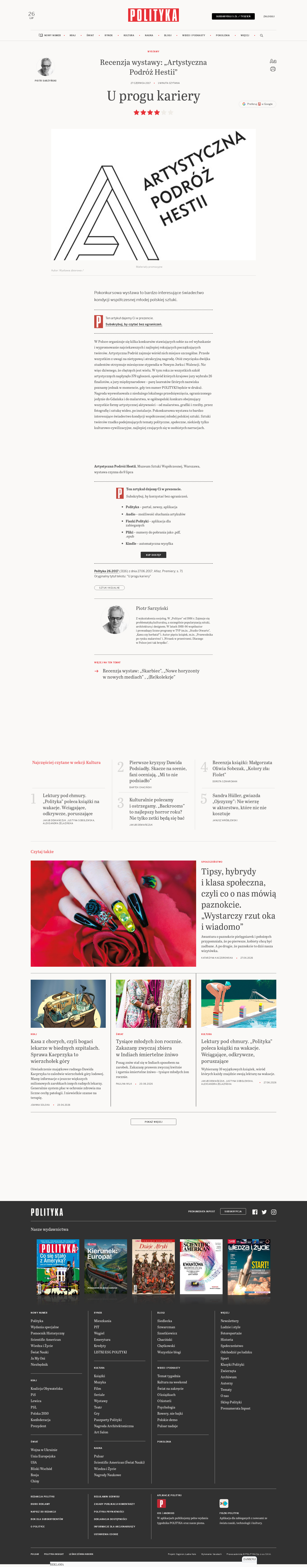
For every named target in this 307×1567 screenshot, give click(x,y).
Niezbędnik (39, 1367)
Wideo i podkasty (193, 38)
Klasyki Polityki (232, 1367)
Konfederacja (41, 1423)
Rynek (109, 38)
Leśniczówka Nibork (81, 1558)
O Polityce (38, 1530)
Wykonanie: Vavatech (211, 1558)
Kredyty (100, 1349)
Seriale (99, 1398)
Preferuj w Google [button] (257, 107)
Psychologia (166, 1410)
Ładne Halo (190, 1558)
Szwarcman (166, 1330)
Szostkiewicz (167, 1336)
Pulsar (99, 1459)
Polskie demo (167, 1423)
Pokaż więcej (153, 1125)
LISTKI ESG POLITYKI (110, 1355)
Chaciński (164, 1342)
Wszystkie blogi (169, 1355)
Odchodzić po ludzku (236, 1355)
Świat (90, 38)
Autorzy (227, 1386)
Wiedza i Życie (42, 1349)
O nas (225, 1399)
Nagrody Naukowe (107, 1478)
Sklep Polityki (231, 1405)
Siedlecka (164, 1324)
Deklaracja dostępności (110, 1522)
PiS (33, 1398)
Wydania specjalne (45, 1330)
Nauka (149, 38)
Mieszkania (102, 1324)
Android (169, 1516)
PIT (96, 1330)
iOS (159, 1516)
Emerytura (102, 1342)
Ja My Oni (38, 1361)
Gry (97, 1416)
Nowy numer (52, 38)
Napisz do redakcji (43, 1515)
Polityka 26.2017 (106, 575)
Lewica (36, 1404)
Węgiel (99, 1336)
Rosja (35, 1478)
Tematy (226, 1392)
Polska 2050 (40, 1416)
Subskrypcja (233, 1215)
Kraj (73, 38)
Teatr (98, 1410)
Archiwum (229, 1380)
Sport (225, 1361)
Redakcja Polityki (43, 1500)
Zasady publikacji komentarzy (114, 1507)
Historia (227, 1342)
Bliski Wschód (41, 1472)
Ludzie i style (230, 1330)
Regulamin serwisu (107, 1500)
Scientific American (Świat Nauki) (119, 1465)
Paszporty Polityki (108, 1423)
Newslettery (230, 1324)
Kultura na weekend (172, 1385)
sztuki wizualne (109, 591)
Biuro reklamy (40, 1507)
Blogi (168, 38)
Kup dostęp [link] (153, 558)
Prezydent (38, 1429)
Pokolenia (223, 38)
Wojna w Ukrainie (44, 1453)
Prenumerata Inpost (201, 1215)
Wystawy (153, 55)
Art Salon (101, 1435)
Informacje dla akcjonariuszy (114, 1530)
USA (34, 1465)
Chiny (35, 1484)
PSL (34, 1410)
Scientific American (46, 1342)
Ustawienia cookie (106, 1537)
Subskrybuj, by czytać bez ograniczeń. (134, 328)
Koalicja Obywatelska (47, 1391)
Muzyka (100, 1385)
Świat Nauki (40, 1355)
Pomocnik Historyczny (48, 1336)
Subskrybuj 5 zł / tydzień (231, 17)
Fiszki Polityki (229, 1516)
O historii (164, 1404)
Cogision (180, 1558)
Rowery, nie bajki (170, 1416)
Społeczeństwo (232, 1349)
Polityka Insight (54, 1558)
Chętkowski (166, 1349)
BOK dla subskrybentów (47, 1522)
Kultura (129, 38)
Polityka (37, 1324)
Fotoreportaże (231, 1336)
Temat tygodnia (168, 1379)
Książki (99, 1379)
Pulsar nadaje (167, 1429)
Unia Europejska (43, 1459)
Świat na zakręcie (170, 1391)
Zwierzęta (228, 1374)
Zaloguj (266, 17)
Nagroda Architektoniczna (114, 1429)
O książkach (166, 1398)
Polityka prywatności (109, 1515)
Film (97, 1391)
